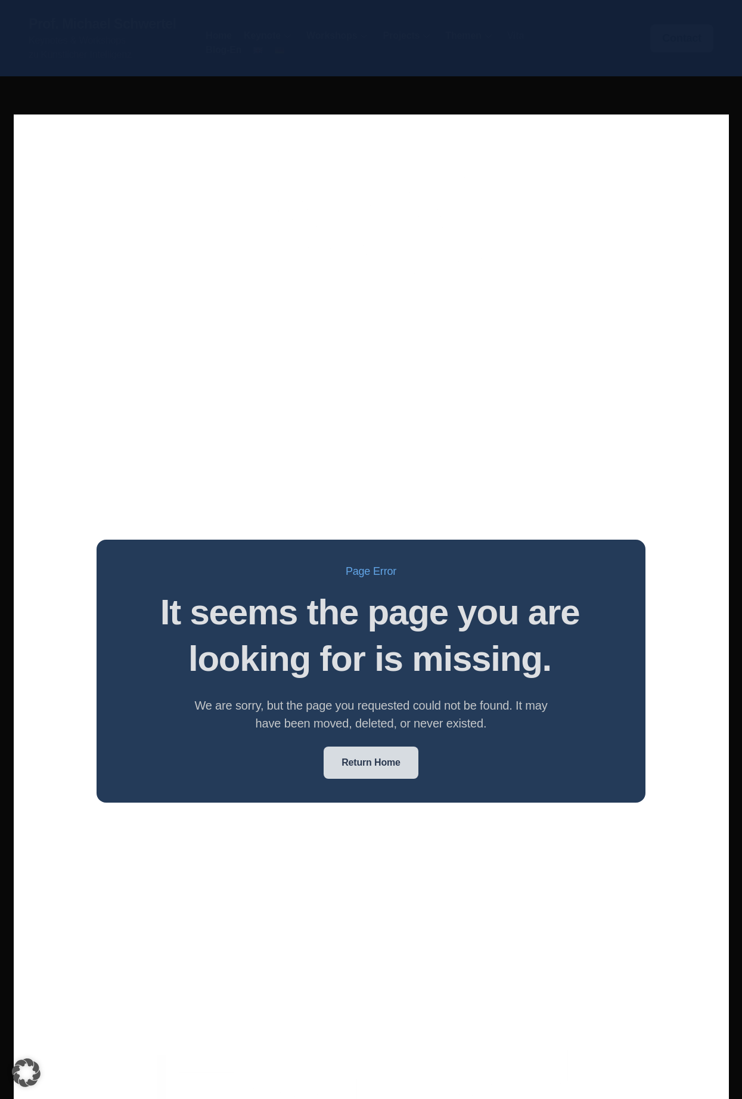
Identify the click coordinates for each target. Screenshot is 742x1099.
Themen (468, 35)
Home (219, 35)
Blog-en (223, 50)
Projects (406, 35)
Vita (515, 35)
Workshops (336, 35)
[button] (26, 1073)
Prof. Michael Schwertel (102, 24)
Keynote (267, 35)
